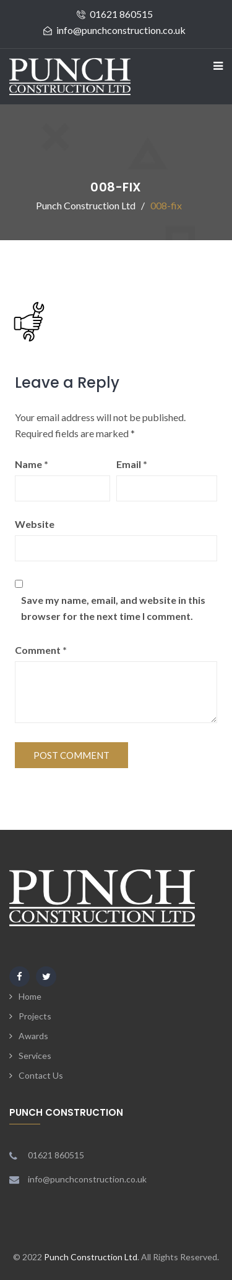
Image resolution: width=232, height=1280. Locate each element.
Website (34, 524)
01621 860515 (121, 14)
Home (30, 996)
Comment (41, 650)
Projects (35, 1016)
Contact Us (41, 1075)
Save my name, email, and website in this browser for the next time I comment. (113, 608)
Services (35, 1055)
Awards (33, 1036)
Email (131, 464)
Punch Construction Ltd (90, 1257)
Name (31, 464)
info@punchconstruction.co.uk (121, 30)
